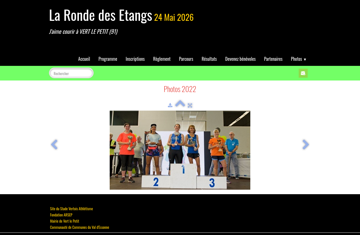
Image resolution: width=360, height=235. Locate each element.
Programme (107, 58)
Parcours (186, 58)
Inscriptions (135, 58)
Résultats (209, 58)
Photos (299, 58)
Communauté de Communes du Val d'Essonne (79, 227)
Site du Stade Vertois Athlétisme (71, 208)
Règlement (162, 58)
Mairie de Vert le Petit (64, 221)
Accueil (84, 58)
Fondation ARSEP (61, 215)
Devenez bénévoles (240, 58)
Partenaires (273, 58)
